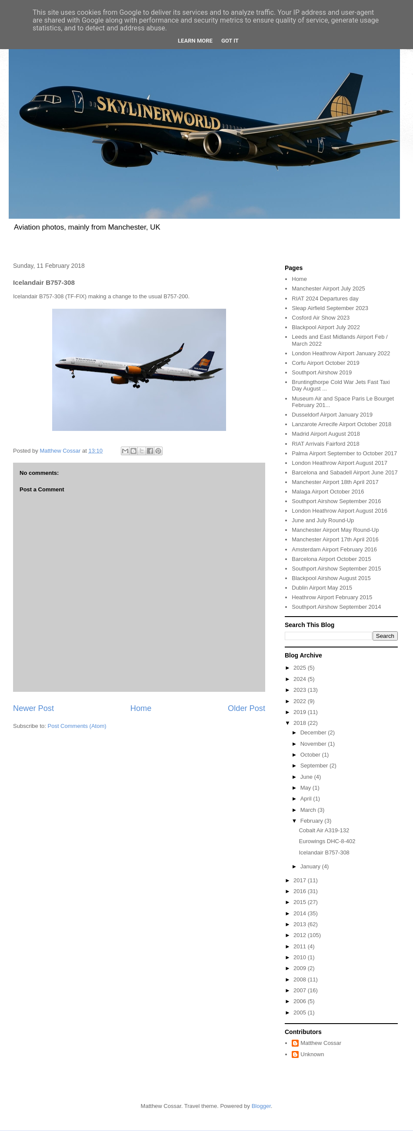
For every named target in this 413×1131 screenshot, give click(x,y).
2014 (300, 913)
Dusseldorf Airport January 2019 (332, 414)
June (307, 777)
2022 (300, 701)
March (309, 810)
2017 (300, 880)
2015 (300, 902)
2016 (300, 891)
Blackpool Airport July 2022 (326, 327)
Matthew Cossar (320, 1043)
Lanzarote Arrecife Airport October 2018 (341, 424)
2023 (300, 690)
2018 (300, 723)
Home (141, 708)
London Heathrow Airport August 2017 (339, 463)
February (312, 820)
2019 (300, 712)
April (306, 798)
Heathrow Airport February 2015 (332, 597)
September (315, 765)
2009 (300, 968)
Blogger (261, 1106)
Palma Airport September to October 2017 (344, 453)
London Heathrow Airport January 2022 (341, 353)
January (311, 866)
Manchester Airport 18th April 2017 (335, 482)
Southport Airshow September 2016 (336, 501)
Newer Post (33, 708)
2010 (300, 957)
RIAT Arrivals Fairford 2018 (326, 443)
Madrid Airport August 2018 (326, 433)
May (306, 787)
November (314, 744)
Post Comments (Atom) (77, 726)
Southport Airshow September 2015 (336, 568)
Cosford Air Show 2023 (321, 317)
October (311, 754)
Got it (230, 40)
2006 (300, 1001)
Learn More (195, 40)
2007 (300, 990)
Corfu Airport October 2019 (325, 363)
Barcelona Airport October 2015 (331, 559)
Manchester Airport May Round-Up (335, 530)
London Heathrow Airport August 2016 (339, 510)
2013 (300, 924)
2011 (300, 946)
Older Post (246, 708)
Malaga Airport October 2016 (328, 491)
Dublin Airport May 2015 (322, 587)
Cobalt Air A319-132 (324, 830)
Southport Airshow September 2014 (336, 607)
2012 (300, 935)
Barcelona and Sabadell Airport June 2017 (345, 472)
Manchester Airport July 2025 (328, 288)
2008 (300, 979)
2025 (300, 667)
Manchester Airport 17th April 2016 (335, 539)
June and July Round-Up (323, 520)
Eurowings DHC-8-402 (327, 841)
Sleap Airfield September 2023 (330, 308)
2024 (300, 679)
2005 (300, 1012)
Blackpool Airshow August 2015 (331, 578)
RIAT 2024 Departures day (325, 298)
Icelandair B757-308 (324, 852)
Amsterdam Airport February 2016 (334, 549)
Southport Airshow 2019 (322, 372)
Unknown (312, 1054)
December (314, 732)
